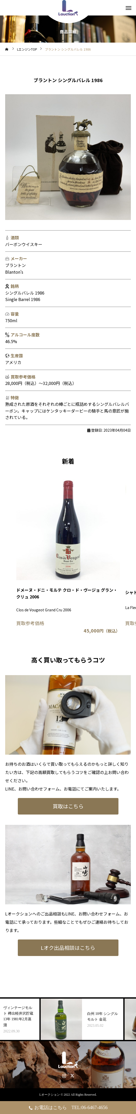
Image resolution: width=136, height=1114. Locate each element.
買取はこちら (68, 806)
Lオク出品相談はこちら (68, 947)
